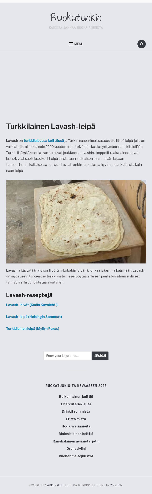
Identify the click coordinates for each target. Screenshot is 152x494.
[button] (76, 44)
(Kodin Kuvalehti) (31, 305)
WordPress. (56, 485)
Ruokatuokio (76, 17)
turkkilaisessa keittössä (44, 141)
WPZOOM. (117, 485)
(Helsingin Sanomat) (34, 317)
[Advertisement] (76, 90)
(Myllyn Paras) (32, 329)
